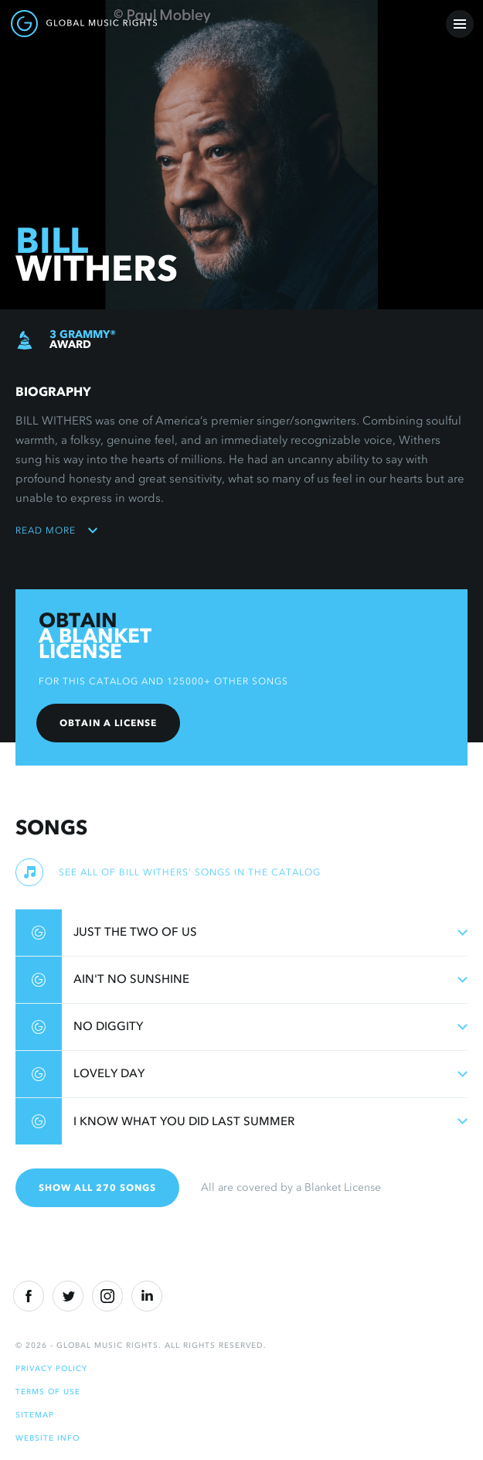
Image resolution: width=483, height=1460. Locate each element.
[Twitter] (68, 1296)
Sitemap (34, 1415)
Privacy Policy (51, 1368)
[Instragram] (107, 1296)
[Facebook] (28, 1296)
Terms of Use (47, 1392)
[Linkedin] (146, 1296)
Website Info (47, 1438)
